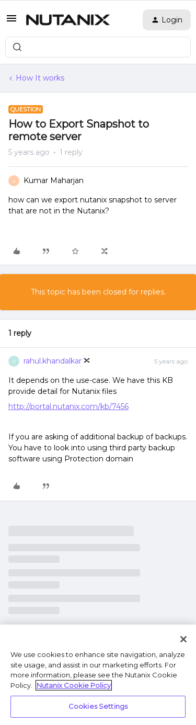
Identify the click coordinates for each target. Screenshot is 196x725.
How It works (40, 78)
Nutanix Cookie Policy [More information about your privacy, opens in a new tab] (74, 685)
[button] (11, 22)
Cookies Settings (98, 706)
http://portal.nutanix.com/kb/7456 (68, 406)
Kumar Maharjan (54, 180)
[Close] (183, 639)
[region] (98, 675)
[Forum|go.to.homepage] (68, 20)
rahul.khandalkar (53, 361)
